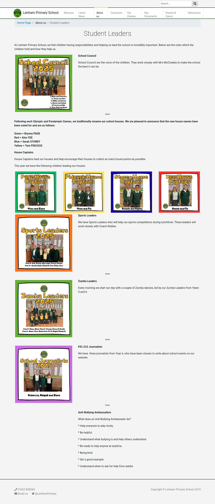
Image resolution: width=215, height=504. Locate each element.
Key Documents (153, 14)
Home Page (24, 22)
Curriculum (117, 12)
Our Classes (134, 14)
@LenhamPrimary (44, 493)
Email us (21, 493)
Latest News (86, 14)
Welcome (69, 12)
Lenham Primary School (36, 13)
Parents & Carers (174, 14)
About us (101, 14)
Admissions (195, 12)
